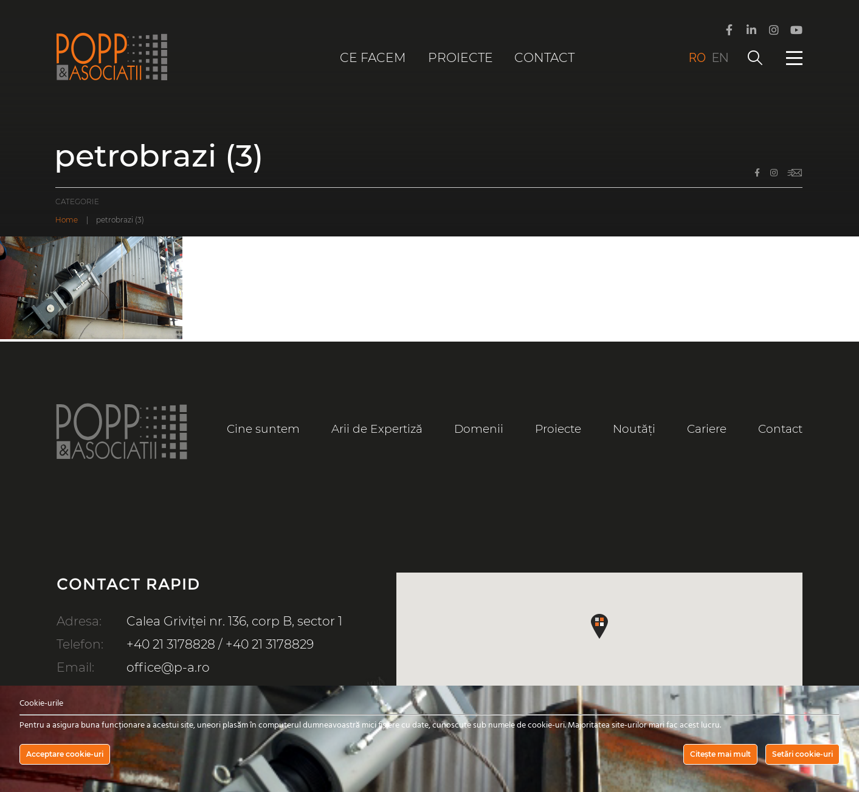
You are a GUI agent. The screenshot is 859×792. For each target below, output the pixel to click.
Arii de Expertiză (377, 429)
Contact (544, 57)
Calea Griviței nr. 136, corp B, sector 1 (234, 620)
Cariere (706, 429)
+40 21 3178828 (170, 644)
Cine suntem (263, 429)
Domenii (478, 429)
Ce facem (373, 57)
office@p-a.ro (168, 667)
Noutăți (634, 429)
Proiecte (460, 57)
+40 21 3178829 (270, 644)
